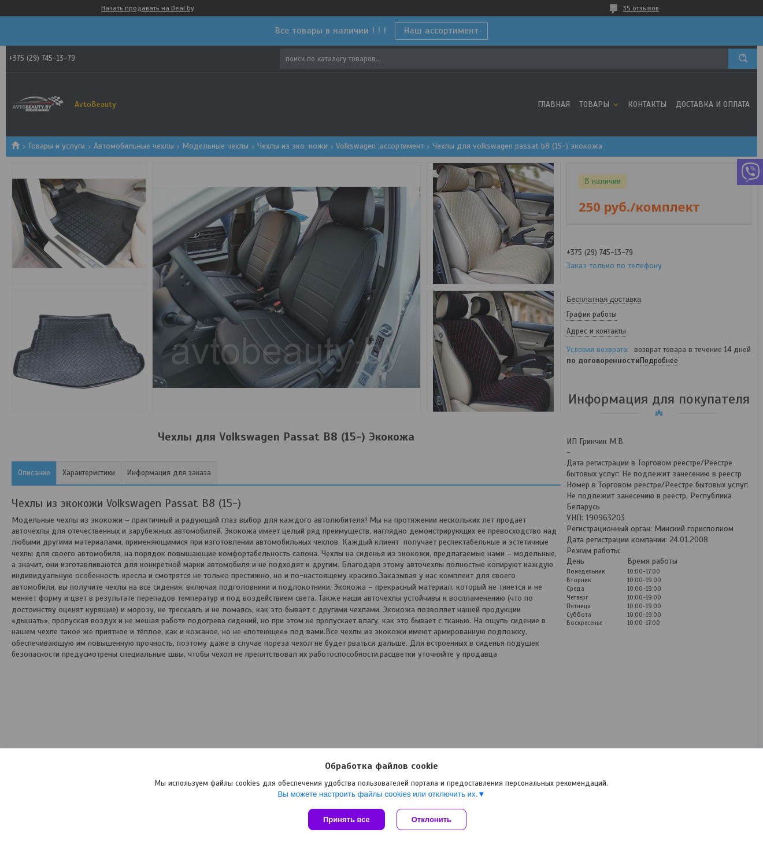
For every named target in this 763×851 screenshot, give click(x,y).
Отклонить (431, 819)
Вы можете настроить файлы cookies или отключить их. (377, 794)
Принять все (346, 819)
